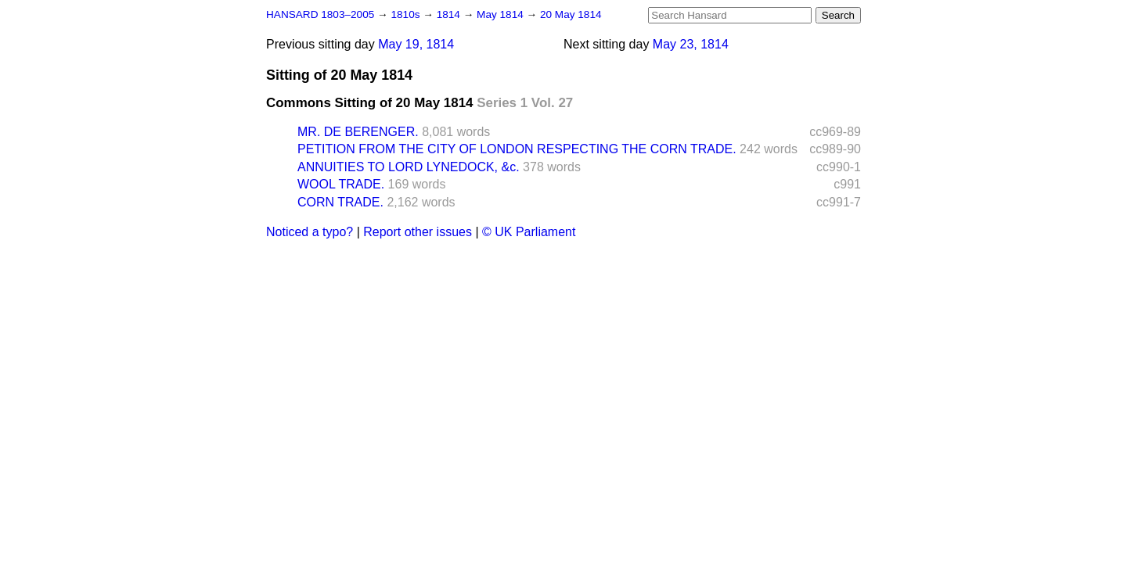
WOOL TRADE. (340, 184)
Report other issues (417, 231)
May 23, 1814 (691, 44)
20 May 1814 (571, 14)
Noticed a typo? (309, 231)
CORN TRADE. (340, 202)
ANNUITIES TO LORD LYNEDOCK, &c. (408, 167)
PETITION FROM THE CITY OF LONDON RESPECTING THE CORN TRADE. (516, 149)
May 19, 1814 (416, 44)
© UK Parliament (528, 231)
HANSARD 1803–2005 (320, 14)
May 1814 (501, 14)
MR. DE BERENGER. (358, 131)
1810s (407, 14)
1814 (450, 14)
